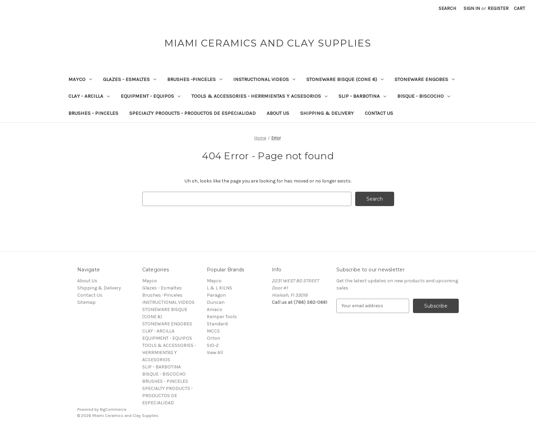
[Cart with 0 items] (519, 8)
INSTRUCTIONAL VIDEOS (264, 79)
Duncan (216, 302)
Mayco (80, 79)
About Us (278, 113)
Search (447, 8)
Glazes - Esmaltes (129, 79)
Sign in (472, 8)
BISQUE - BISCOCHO (423, 96)
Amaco (214, 309)
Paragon (216, 295)
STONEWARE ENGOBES (424, 79)
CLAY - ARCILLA (89, 96)
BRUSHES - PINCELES (93, 113)
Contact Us (379, 113)
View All (215, 352)
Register (498, 8)
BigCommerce (113, 409)
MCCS (213, 331)
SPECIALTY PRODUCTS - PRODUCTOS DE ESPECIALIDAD (192, 113)
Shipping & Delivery (327, 113)
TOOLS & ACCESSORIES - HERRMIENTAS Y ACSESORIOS (259, 96)
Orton (213, 338)
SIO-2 (213, 345)
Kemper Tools (222, 317)
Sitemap (86, 302)
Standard (217, 324)
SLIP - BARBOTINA (362, 96)
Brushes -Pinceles (194, 79)
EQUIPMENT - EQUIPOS (150, 96)
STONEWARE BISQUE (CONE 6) (345, 79)
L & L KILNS (219, 288)
